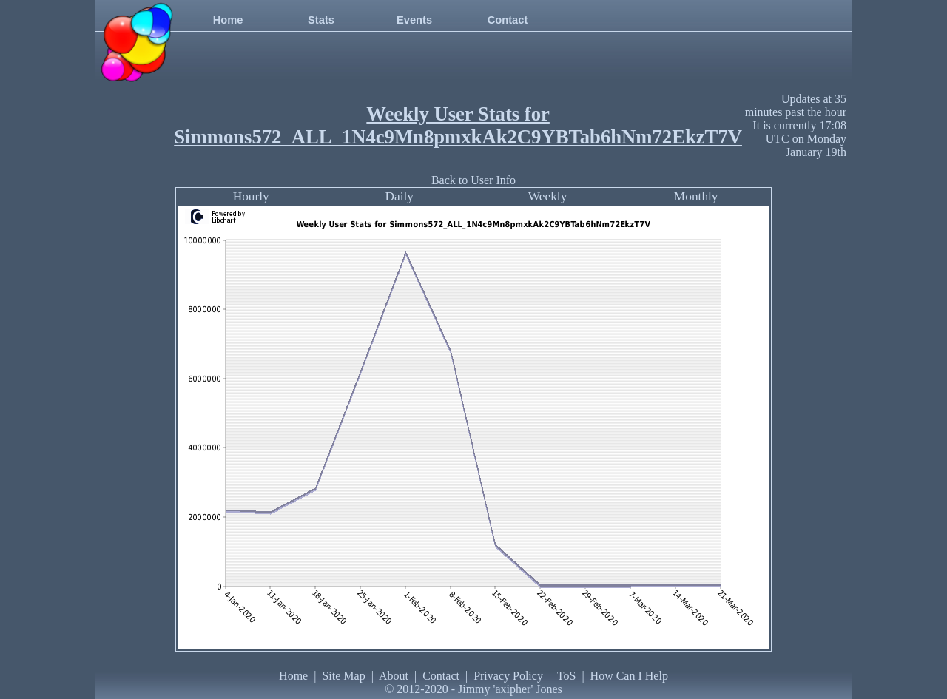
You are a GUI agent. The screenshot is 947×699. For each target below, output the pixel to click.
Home (228, 20)
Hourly (251, 196)
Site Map (343, 675)
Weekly (547, 196)
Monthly (696, 196)
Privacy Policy (508, 675)
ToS (566, 675)
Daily (399, 196)
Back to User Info (473, 180)
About (393, 675)
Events (414, 20)
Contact (508, 20)
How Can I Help (629, 675)
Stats (321, 20)
